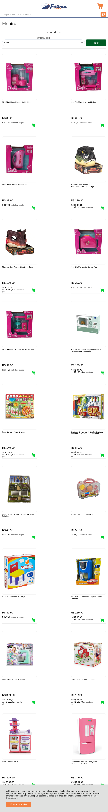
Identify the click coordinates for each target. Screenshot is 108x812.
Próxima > (63, 655)
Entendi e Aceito (18, 804)
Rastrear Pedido (18, 709)
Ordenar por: (43, 38)
